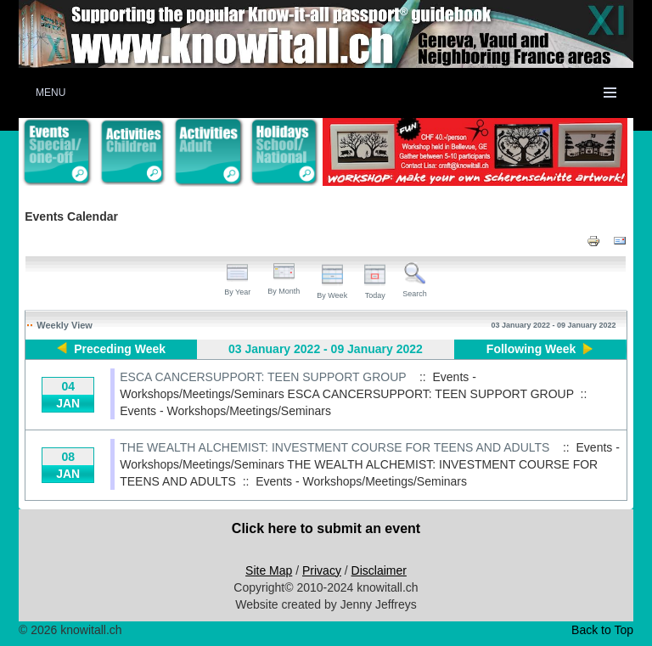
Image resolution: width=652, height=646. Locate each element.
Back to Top (602, 630)
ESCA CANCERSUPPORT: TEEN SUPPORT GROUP (263, 377)
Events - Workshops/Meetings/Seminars (225, 411)
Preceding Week (120, 349)
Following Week (531, 349)
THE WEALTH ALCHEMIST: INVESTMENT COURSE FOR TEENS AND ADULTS (334, 447)
